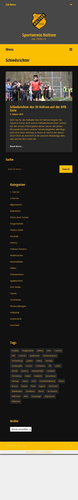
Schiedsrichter (17, 274)
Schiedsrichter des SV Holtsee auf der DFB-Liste (38, 108)
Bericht (15, 371)
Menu (9, 49)
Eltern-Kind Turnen (19, 217)
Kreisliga (49, 361)
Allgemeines (16, 204)
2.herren (22, 356)
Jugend (42, 386)
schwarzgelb (17, 366)
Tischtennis (15, 299)
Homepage (36, 396)
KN (50, 366)
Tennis (13, 293)
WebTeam (16, 396)
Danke (27, 376)
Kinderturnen (16, 255)
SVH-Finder (53, 386)
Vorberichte (16, 318)
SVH (13, 356)
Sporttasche (52, 391)
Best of (15, 386)
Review (24, 386)
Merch (41, 391)
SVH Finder (15, 287)
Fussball (14, 236)
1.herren (58, 350)
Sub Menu (11, 4)
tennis (61, 381)
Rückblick (38, 376)
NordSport (30, 391)
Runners (25, 371)
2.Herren (14, 198)
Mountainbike (16, 261)
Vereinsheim (51, 376)
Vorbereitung (17, 361)
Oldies (13, 268)
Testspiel (51, 371)
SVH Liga (15, 381)
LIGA (49, 350)
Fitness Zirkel (16, 230)
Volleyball (14, 312)
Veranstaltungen (18, 306)
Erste (34, 381)
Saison (25, 381)
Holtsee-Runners (49, 356)
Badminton (15, 210)
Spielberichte (16, 280)
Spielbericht (34, 356)
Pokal (33, 386)
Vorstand (14, 325)
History (13, 242)
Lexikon (29, 361)
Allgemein (16, 401)
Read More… (16, 146)
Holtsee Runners (18, 249)
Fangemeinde (16, 223)
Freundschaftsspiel (47, 381)
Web (26, 396)
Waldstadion (17, 391)
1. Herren (14, 191)
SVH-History (16, 376)
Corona (29, 366)
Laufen (57, 366)
